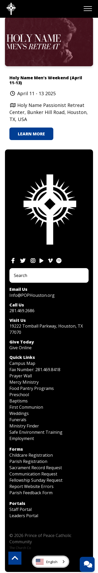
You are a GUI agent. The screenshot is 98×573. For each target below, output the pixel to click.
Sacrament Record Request (35, 468)
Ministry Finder (24, 426)
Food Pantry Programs (31, 388)
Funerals (17, 420)
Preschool (19, 394)
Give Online (20, 348)
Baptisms (18, 401)
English (46, 562)
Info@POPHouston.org (32, 295)
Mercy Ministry (24, 382)
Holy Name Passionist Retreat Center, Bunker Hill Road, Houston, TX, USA (48, 112)
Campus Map (22, 363)
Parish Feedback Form (31, 493)
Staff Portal (20, 509)
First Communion (26, 407)
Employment (21, 438)
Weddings (19, 413)
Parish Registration (28, 461)
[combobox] (50, 562)
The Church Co (20, 548)
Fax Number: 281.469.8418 (34, 369)
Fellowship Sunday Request (35, 480)
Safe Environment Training (35, 432)
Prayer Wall (20, 376)
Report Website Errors (31, 486)
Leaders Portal (23, 515)
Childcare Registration (31, 455)
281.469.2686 (21, 310)
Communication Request (33, 474)
